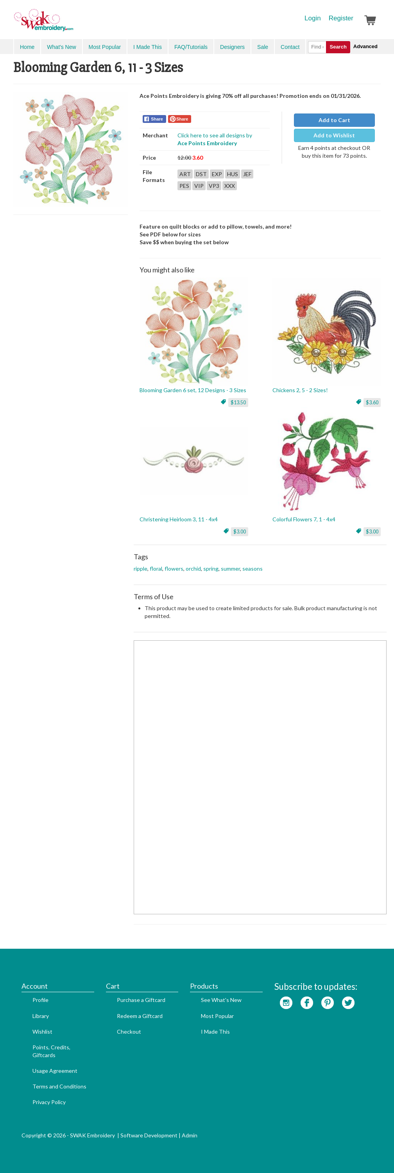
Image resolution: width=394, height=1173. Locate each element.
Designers (232, 47)
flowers (174, 568)
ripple (140, 568)
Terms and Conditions (59, 1086)
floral (156, 568)
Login (312, 18)
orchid (193, 568)
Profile (40, 999)
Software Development (148, 1135)
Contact (290, 47)
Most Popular (105, 47)
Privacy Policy (49, 1102)
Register (341, 18)
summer (230, 568)
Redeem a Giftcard (140, 1016)
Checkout (129, 1031)
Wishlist (42, 1031)
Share (157, 119)
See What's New (221, 999)
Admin (189, 1135)
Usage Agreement (54, 1070)
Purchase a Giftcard (141, 999)
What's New (61, 47)
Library (40, 1016)
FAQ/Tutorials (191, 47)
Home (27, 47)
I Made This (147, 47)
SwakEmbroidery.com (72, 23)
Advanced (365, 46)
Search (338, 47)
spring (210, 568)
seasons (252, 568)
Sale (262, 47)
